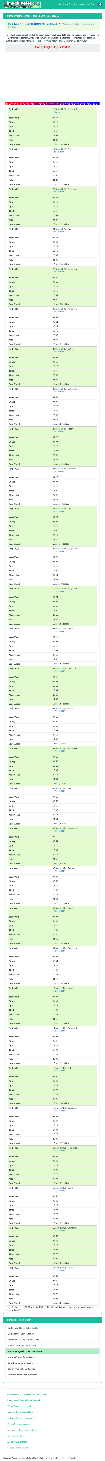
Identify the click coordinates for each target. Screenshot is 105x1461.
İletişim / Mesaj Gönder (18, 1447)
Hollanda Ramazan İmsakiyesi (20, 1418)
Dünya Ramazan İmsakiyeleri (20, 1406)
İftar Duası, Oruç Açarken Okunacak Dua (76, 4)
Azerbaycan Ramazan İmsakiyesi (21, 1430)
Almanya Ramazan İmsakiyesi (20, 1412)
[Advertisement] (52, 77)
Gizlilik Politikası (15, 1436)
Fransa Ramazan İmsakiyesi (19, 1424)
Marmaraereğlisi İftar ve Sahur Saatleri (25, 1351)
